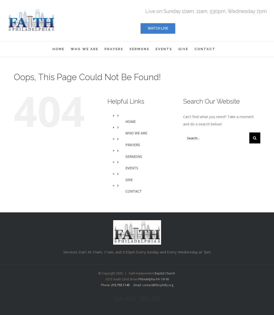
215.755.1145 (120, 285)
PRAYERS (132, 144)
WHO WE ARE (136, 133)
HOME (130, 121)
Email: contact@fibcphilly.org (153, 285)
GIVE (129, 179)
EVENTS (131, 168)
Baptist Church (165, 273)
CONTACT (133, 191)
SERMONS (133, 156)
